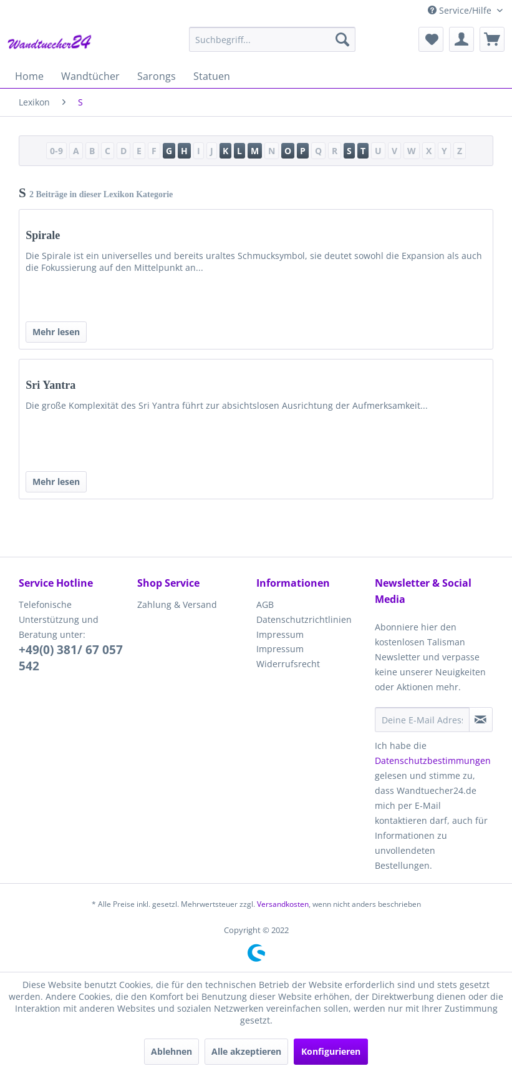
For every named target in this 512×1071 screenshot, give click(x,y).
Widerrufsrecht (288, 664)
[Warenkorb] (492, 39)
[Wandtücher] (90, 76)
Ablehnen (171, 1051)
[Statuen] (212, 76)
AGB (265, 604)
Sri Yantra (50, 385)
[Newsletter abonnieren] (481, 719)
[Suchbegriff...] (272, 39)
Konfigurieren (330, 1051)
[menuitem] (272, 39)
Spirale (43, 235)
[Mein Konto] (461, 39)
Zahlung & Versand (177, 604)
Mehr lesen (56, 332)
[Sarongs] (156, 76)
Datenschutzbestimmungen (433, 760)
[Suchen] (342, 39)
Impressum (280, 634)
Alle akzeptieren (246, 1051)
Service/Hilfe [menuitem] (461, 10)
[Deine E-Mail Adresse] (422, 719)
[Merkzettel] (430, 39)
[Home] (29, 76)
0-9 (56, 151)
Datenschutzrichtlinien (304, 619)
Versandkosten (283, 904)
